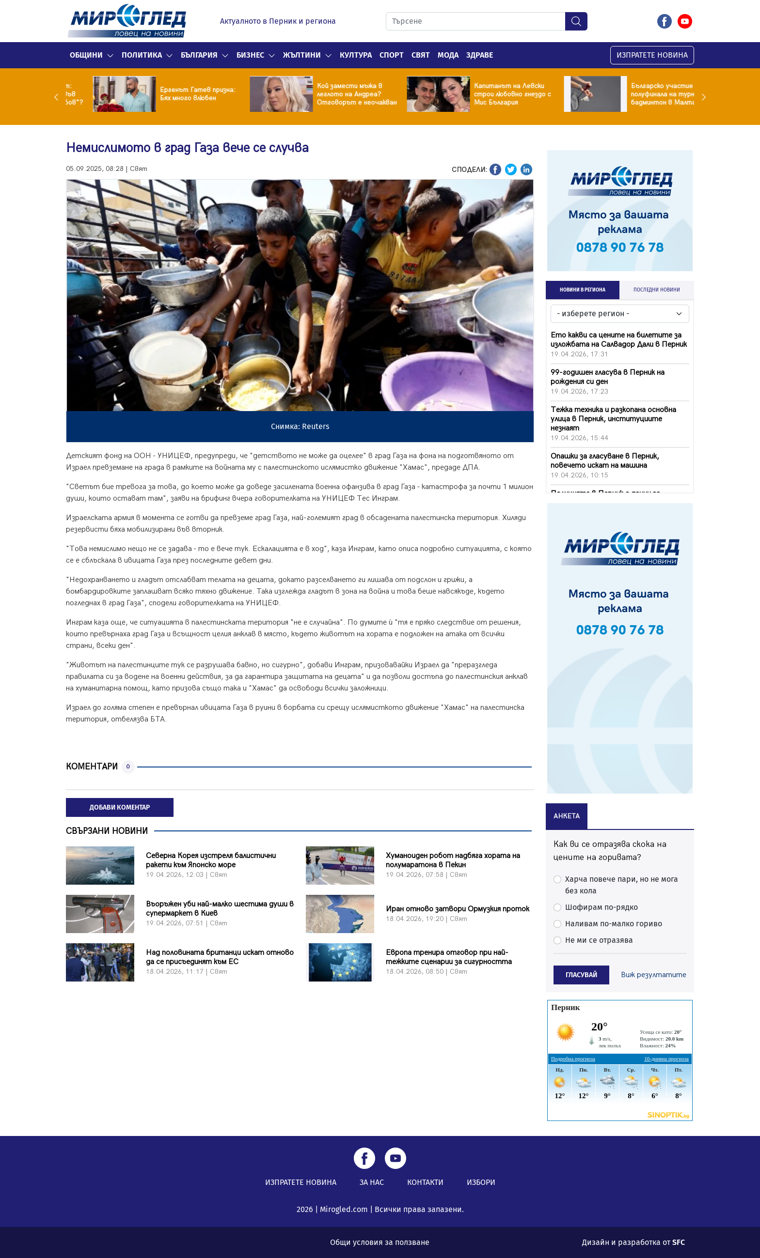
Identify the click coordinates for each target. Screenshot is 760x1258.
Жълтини (302, 55)
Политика (142, 55)
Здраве (479, 55)
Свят (421, 55)
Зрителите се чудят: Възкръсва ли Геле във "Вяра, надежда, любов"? (173, 94)
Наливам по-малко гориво (613, 923)
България (199, 55)
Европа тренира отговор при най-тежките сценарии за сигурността (449, 957)
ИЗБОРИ (481, 1182)
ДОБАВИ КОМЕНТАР (120, 807)
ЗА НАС (372, 1182)
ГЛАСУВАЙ (581, 975)
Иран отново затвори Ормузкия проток (457, 909)
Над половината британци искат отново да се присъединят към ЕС (220, 957)
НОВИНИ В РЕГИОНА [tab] (582, 290)
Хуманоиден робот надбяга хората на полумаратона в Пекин (453, 860)
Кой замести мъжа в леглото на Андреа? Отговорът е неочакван (487, 94)
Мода (448, 55)
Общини (86, 55)
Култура (356, 55)
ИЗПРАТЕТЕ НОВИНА (652, 55)
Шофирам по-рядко (601, 907)
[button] (110, 55)
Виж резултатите (653, 975)
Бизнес (250, 55)
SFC (678, 1242)
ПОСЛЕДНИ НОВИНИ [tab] (656, 290)
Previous (58, 97)
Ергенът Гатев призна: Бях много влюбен (328, 94)
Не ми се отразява (599, 940)
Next (701, 97)
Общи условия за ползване (379, 1242)
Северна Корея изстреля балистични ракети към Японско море (211, 860)
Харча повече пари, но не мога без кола (621, 884)
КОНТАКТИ (425, 1182)
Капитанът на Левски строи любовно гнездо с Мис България (642, 94)
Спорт (392, 55)
